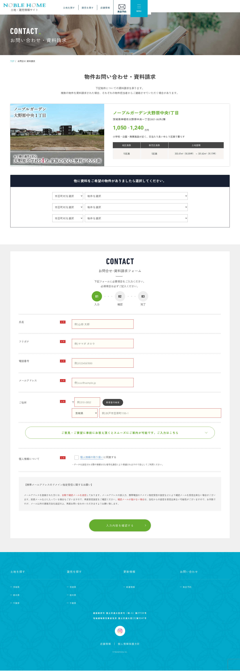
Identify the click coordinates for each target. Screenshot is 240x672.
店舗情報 (187, 9)
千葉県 (16, 604)
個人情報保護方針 (129, 645)
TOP (12, 61)
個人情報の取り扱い (91, 458)
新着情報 (130, 588)
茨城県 (16, 588)
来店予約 (187, 588)
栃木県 (16, 596)
